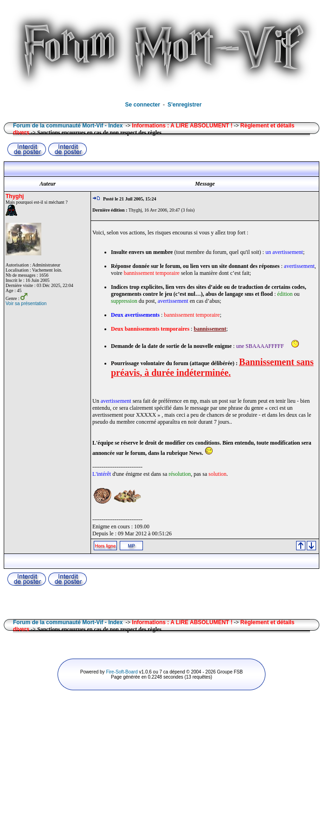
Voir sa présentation (26, 303)
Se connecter (142, 104)
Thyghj (15, 196)
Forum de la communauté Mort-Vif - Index (68, 125)
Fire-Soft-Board (121, 671)
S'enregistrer (185, 104)
